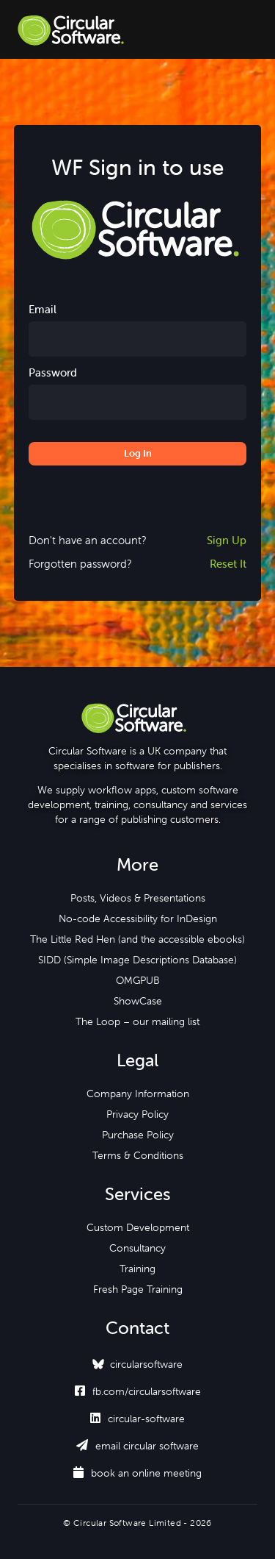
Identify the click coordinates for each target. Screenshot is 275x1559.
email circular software (137, 1445)
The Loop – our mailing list (137, 1021)
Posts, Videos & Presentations (137, 898)
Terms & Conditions (137, 1155)
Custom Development (138, 1227)
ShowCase (138, 1000)
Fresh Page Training (138, 1289)
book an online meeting (137, 1473)
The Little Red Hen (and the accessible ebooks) (137, 939)
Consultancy (137, 1248)
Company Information (138, 1093)
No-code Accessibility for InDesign (138, 918)
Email (42, 309)
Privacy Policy (137, 1114)
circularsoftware (146, 1364)
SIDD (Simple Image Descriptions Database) (137, 959)
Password (53, 372)
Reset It (228, 564)
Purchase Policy (138, 1134)
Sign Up (226, 540)
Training (137, 1268)
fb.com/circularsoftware (138, 1391)
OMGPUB (138, 980)
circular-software (137, 1418)
